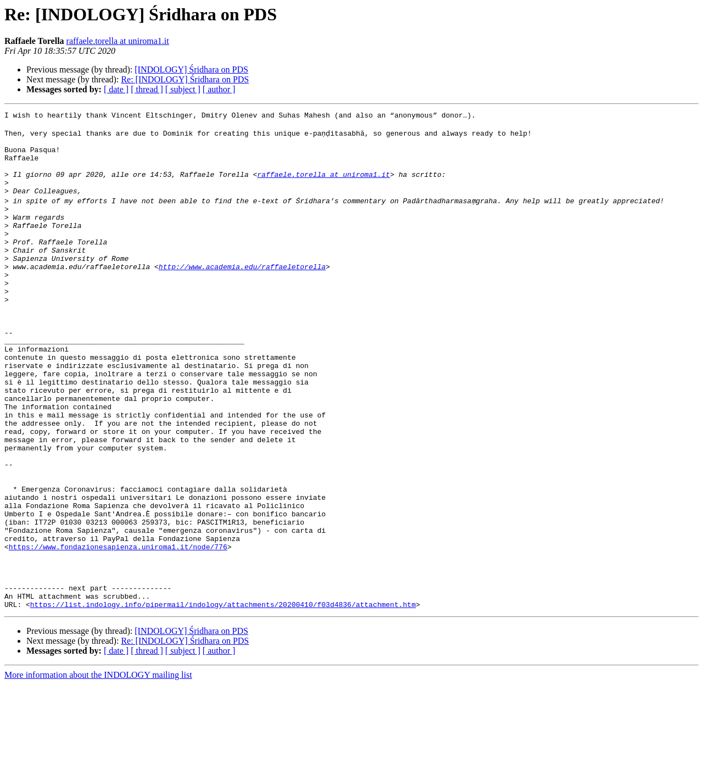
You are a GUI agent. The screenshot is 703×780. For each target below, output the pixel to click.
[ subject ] (182, 89)
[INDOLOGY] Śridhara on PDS (191, 69)
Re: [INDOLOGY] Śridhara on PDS (185, 79)
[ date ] (116, 89)
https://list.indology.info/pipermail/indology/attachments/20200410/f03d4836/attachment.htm (223, 700)
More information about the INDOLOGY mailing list (98, 770)
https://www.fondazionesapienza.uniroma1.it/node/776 (118, 631)
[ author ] (219, 89)
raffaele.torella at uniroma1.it (117, 41)
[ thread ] (147, 89)
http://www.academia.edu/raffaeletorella (242, 294)
